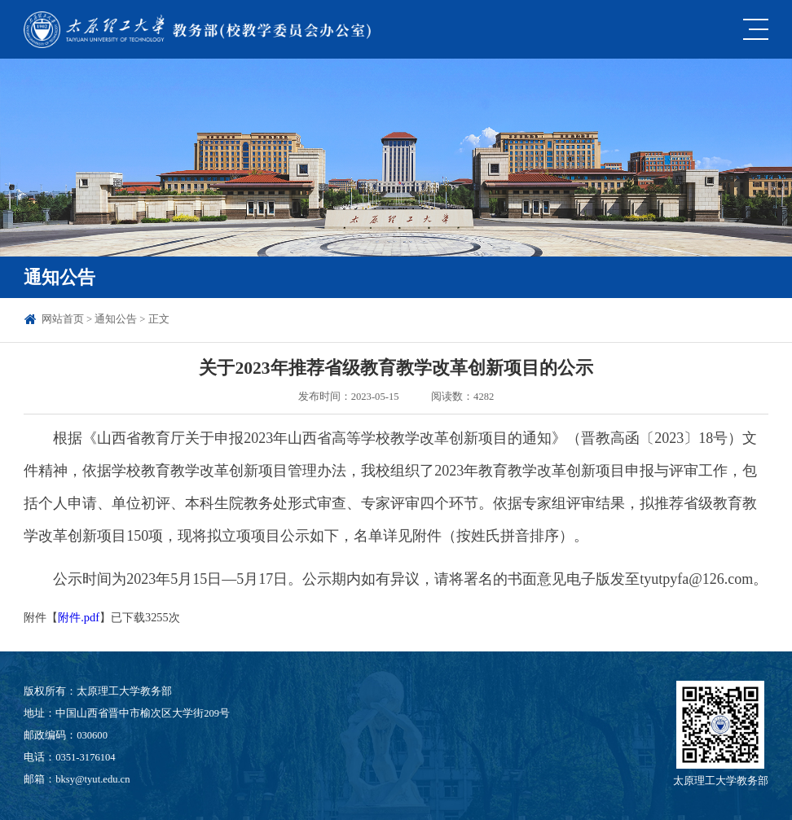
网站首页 (63, 319)
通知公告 (116, 319)
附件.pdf (78, 617)
